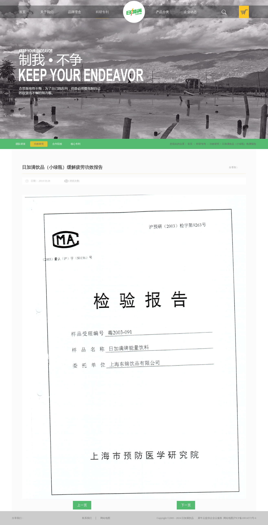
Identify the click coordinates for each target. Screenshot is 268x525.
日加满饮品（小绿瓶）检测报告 (239, 143)
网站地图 (227, 518)
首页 (22, 12)
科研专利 (201, 143)
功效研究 (214, 143)
